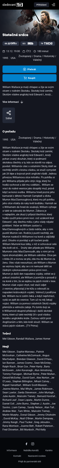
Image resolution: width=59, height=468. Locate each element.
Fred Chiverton (10, 429)
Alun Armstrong (43, 370)
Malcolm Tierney (40, 411)
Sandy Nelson (35, 407)
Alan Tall (49, 407)
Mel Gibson (9, 351)
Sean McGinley (42, 362)
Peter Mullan (48, 373)
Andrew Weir (9, 411)
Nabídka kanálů (31, 450)
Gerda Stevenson (27, 392)
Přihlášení (41, 5)
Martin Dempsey (44, 418)
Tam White (24, 411)
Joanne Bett (27, 425)
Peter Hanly (36, 366)
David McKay (11, 418)
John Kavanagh (24, 370)
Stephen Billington (22, 381)
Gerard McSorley (11, 377)
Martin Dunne (42, 399)
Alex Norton (43, 377)
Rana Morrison (10, 425)
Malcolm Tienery (26, 396)
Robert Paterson (44, 425)
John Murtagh (46, 392)
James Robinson (43, 388)
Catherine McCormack (28, 355)
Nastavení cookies (37, 456)
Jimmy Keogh (10, 422)
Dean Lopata (25, 399)
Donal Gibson (28, 414)
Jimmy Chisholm (46, 414)
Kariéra (48, 450)
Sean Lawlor (9, 392)
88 (11, 43)
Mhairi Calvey (42, 381)
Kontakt (17, 456)
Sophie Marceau (26, 351)
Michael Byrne (32, 373)
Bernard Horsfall (46, 396)
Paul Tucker (26, 422)
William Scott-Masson (35, 385)
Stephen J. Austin (40, 403)
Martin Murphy (10, 414)
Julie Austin (9, 396)
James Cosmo (25, 362)
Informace (12, 450)
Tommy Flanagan (12, 373)
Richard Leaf (9, 399)
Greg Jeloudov (42, 422)
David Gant (28, 377)
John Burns (22, 403)
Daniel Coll (8, 403)
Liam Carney (19, 407)
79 (47, 43)
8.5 (29, 43)
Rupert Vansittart (12, 385)
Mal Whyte (27, 388)
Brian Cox (23, 366)
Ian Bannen (9, 362)
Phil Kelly (41, 429)
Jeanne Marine (10, 388)
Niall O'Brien (27, 418)
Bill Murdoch (27, 429)
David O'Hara (44, 359)
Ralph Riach (9, 366)
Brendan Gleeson (26, 359)
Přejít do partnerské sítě (29, 461)
